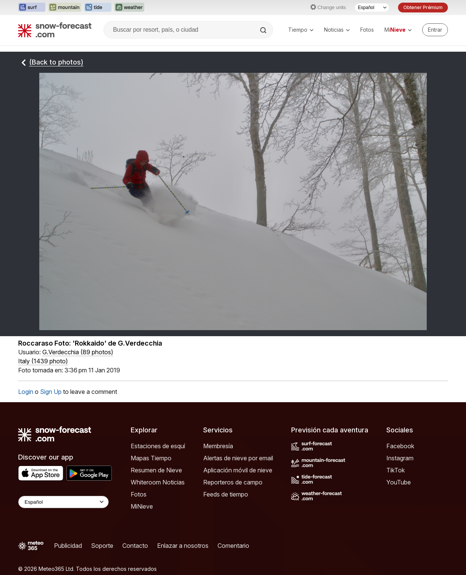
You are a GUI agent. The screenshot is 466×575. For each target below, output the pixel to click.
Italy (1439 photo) (43, 361)
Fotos (367, 29)
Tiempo (300, 29)
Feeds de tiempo (225, 494)
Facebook (400, 446)
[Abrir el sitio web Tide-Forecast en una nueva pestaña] (97, 7)
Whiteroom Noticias (158, 482)
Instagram (400, 458)
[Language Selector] (63, 502)
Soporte (102, 545)
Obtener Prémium (423, 7)
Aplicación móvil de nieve (237, 470)
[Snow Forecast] (54, 29)
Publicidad (68, 545)
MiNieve (142, 506)
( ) (77, 352)
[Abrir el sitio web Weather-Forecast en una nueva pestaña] (129, 7)
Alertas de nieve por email (238, 458)
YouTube (398, 482)
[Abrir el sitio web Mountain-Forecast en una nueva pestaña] (64, 7)
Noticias (337, 29)
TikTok (395, 470)
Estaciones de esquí (158, 446)
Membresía (218, 446)
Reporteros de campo (232, 482)
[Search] (264, 30)
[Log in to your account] (435, 29)
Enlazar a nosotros (182, 545)
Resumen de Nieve (156, 470)
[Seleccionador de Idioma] (372, 7)
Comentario (233, 545)
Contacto (135, 545)
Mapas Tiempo (151, 458)
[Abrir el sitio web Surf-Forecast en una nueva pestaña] (31, 7)
